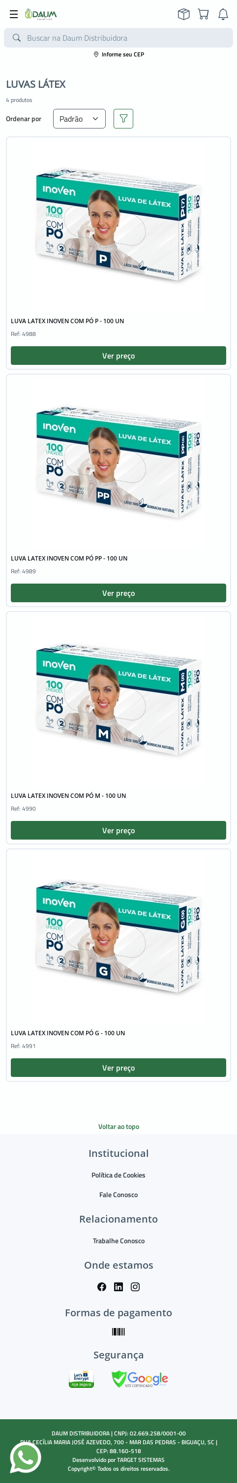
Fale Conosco (118, 1194)
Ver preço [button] (118, 355)
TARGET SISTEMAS (141, 1459)
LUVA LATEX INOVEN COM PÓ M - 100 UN (68, 796)
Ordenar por (23, 118)
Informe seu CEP (118, 54)
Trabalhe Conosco (119, 1240)
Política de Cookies (118, 1175)
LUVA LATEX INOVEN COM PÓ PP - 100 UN (69, 558)
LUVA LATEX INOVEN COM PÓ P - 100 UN (67, 321)
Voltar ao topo (118, 1126)
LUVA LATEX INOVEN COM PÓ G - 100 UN (68, 1033)
